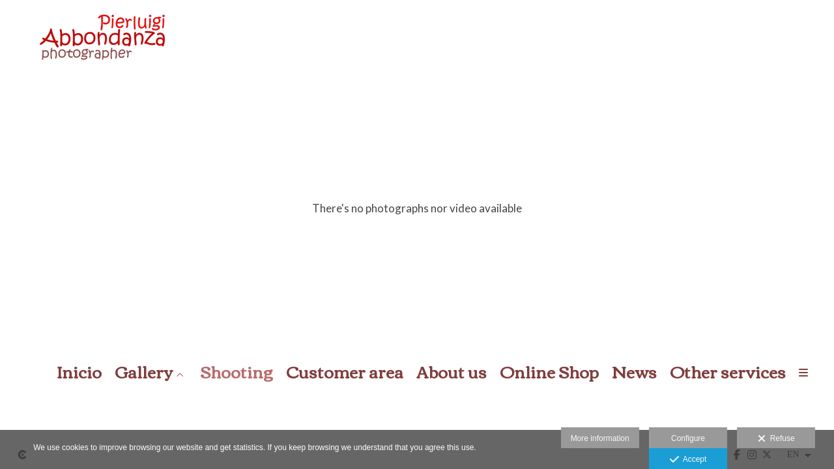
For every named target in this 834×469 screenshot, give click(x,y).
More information (600, 438)
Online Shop (549, 371)
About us (451, 371)
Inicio (79, 371)
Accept (688, 460)
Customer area (344, 371)
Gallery (144, 371)
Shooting (236, 371)
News (634, 371)
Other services (728, 371)
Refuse (776, 439)
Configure (688, 438)
